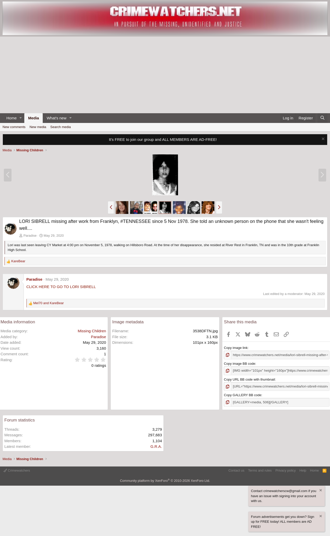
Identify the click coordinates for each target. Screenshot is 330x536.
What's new (56, 118)
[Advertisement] (165, 75)
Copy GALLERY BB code (242, 394)
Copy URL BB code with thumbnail (249, 379)
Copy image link (236, 348)
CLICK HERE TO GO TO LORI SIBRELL (61, 286)
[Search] (322, 118)
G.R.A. (156, 445)
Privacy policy (286, 470)
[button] (20, 118)
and (48, 303)
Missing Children (92, 331)
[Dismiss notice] (322, 139)
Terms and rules (260, 470)
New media (38, 127)
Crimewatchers (17, 470)
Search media (60, 127)
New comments (14, 127)
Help (303, 470)
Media (33, 118)
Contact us (236, 470)
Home (11, 118)
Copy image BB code (239, 363)
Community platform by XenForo (165, 480)
